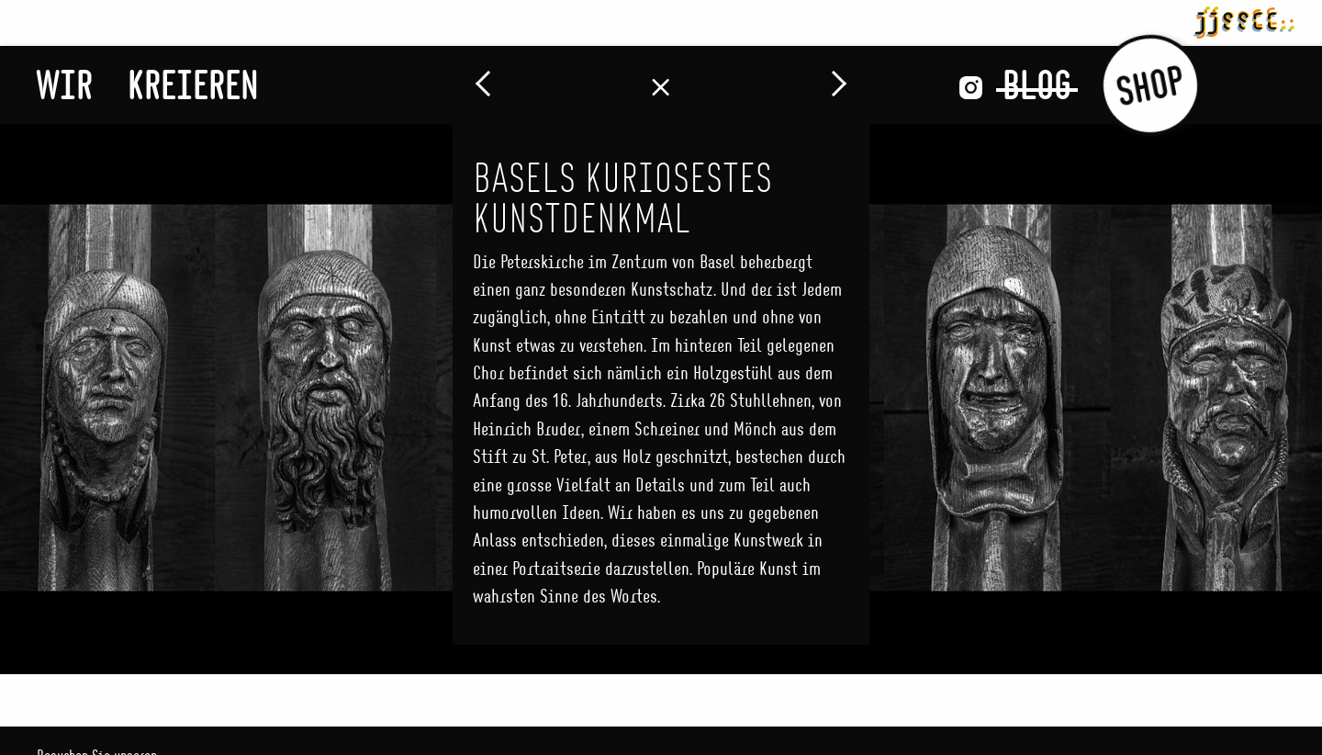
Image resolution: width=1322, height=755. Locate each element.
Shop (1150, 84)
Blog (1037, 84)
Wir (64, 84)
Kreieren (193, 84)
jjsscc (1243, 19)
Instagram (970, 87)
